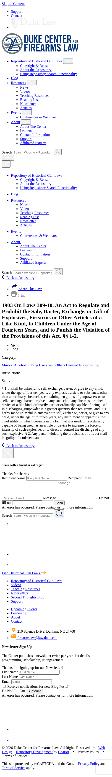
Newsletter (28, 104)
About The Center (33, 126)
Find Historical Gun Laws (24, 576)
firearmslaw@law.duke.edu (34, 641)
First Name (10, 675)
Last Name (10, 680)
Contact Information (35, 135)
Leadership (28, 131)
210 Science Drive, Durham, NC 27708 (43, 635)
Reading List (29, 100)
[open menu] (8, 158)
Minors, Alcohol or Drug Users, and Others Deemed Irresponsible (50, 365)
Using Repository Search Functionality (48, 74)
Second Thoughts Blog (27, 601)
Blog (14, 78)
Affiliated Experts (33, 143)
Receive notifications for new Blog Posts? (36, 690)
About (15, 122)
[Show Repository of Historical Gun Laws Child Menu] (68, 61)
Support (17, 11)
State (6, 381)
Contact (16, 16)
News (24, 87)
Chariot (63, 755)
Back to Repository (18, 278)
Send (64, 506)
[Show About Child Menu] (26, 122)
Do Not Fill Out (13, 694)
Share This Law (26, 289)
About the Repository (36, 70)
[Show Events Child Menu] (27, 112)
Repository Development (34, 755)
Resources (18, 83)
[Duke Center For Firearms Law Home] (40, 53)
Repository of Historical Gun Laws (36, 61)
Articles (26, 108)
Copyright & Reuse (34, 66)
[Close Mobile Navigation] (6, 164)
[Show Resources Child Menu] (32, 82)
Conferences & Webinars (38, 117)
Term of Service (13, 771)
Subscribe (34, 694)
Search (7, 152)
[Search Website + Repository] (58, 152)
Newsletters (19, 596)
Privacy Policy (88, 767)
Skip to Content (13, 4)
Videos (25, 91)
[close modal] (8, 453)
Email (6, 685)
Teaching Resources (34, 95)
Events (16, 113)
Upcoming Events (24, 612)
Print (18, 295)
